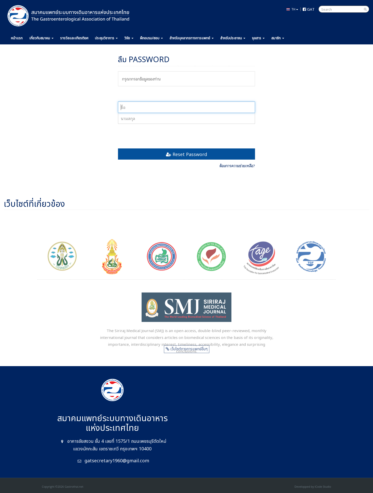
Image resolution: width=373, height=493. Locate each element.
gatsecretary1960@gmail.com (116, 460)
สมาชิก (277, 38)
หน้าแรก (17, 38)
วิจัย (128, 38)
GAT (309, 9)
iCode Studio (323, 486)
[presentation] (156, 136)
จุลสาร (258, 38)
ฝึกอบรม (151, 38)
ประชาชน (232, 38)
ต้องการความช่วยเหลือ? (237, 165)
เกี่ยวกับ (41, 38)
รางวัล (74, 38)
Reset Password (186, 154)
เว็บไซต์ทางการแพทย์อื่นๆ (187, 351)
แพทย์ (191, 38)
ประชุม (106, 38)
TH (292, 9)
